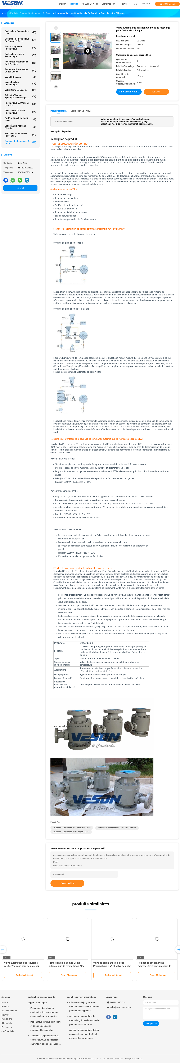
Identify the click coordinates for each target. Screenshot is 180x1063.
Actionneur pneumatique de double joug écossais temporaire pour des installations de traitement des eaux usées (84, 1021)
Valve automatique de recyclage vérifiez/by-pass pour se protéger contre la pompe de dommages (21, 966)
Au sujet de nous (9, 1010)
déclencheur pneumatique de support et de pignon (41, 1000)
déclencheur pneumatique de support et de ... (20, 40)
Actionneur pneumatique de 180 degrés (20, 70)
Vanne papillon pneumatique (20, 83)
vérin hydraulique (20, 77)
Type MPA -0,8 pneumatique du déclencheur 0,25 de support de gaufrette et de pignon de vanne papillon (45, 1040)
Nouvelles (5, 1015)
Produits (5, 1006)
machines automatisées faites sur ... (20, 134)
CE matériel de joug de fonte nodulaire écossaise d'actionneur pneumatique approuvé (84, 1006)
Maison (4, 1002)
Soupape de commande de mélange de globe (71, 832)
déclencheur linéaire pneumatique (20, 55)
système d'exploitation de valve (20, 119)
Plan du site (6, 1019)
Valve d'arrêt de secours (20, 89)
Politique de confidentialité (7, 1029)
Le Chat (20, 188)
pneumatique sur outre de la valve (20, 104)
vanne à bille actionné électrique (20, 127)
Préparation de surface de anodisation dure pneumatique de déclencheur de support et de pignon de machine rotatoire (45, 1012)
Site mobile (6, 1023)
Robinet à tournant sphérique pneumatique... (20, 96)
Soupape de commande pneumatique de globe (72, 828)
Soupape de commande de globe (20, 142)
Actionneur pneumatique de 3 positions (20, 63)
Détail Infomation (58, 111)
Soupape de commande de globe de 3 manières (117, 828)
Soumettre (67, 883)
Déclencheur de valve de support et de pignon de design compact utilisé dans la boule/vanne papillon (45, 1026)
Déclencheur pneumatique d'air (20, 32)
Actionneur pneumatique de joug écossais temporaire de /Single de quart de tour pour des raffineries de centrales (84, 1034)
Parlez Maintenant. (167, 4)
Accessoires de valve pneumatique (20, 111)
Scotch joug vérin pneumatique (20, 47)
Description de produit (81, 111)
